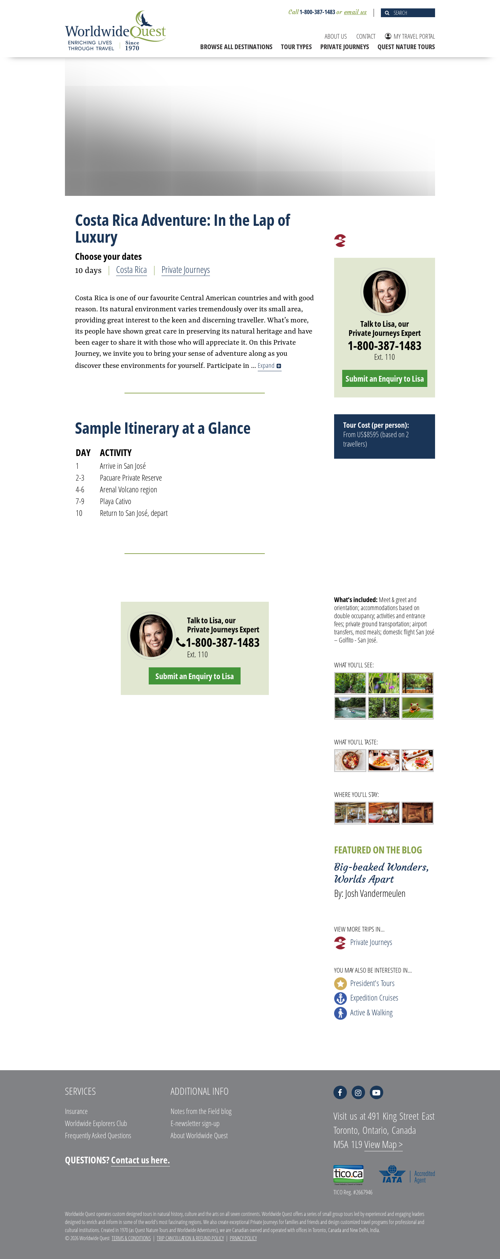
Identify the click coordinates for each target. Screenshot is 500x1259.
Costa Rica (131, 269)
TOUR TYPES (296, 46)
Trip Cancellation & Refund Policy (190, 1238)
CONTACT (366, 36)
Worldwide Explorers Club (96, 1123)
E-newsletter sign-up (195, 1123)
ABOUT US (336, 36)
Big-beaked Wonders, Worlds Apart (381, 873)
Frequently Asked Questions (98, 1135)
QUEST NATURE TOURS (406, 46)
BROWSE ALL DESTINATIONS (236, 46)
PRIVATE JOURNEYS (344, 46)
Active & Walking (363, 1013)
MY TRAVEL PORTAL (410, 36)
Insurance (76, 1111)
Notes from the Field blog (201, 1111)
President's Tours (364, 983)
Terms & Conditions (131, 1238)
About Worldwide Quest (199, 1135)
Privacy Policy (243, 1238)
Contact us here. (140, 1159)
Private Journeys (186, 269)
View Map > (383, 1144)
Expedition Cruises (366, 998)
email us (355, 12)
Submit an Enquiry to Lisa (194, 675)
